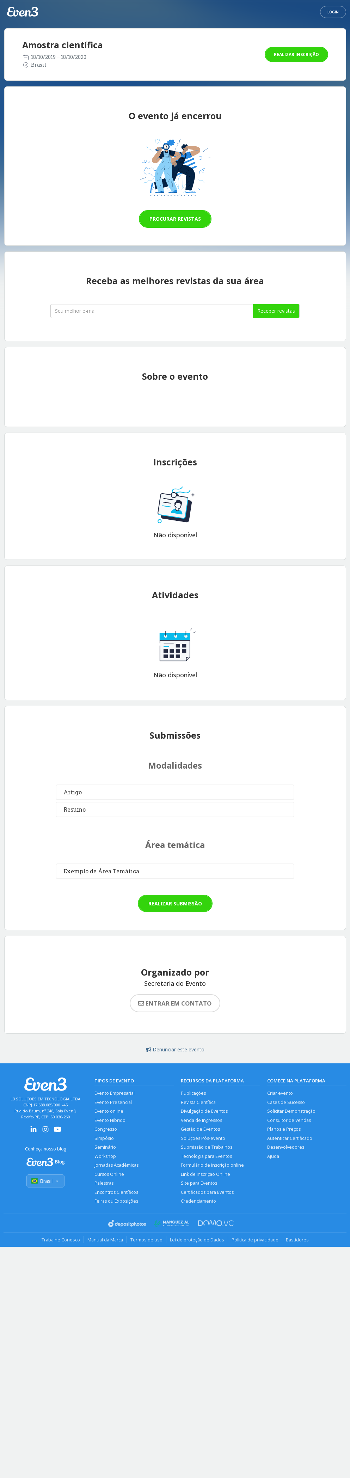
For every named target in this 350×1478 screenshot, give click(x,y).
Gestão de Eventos (200, 1129)
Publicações (193, 1093)
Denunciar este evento (175, 1049)
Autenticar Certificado (289, 1138)
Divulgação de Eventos (204, 1111)
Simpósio (104, 1138)
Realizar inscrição (296, 54)
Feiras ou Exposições (116, 1201)
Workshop (105, 1156)
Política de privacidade (255, 1239)
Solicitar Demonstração (291, 1111)
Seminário (105, 1147)
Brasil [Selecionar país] (45, 1181)
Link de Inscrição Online (205, 1174)
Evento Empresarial (114, 1093)
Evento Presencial (113, 1102)
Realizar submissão (175, 903)
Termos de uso (146, 1239)
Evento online (108, 1111)
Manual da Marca (105, 1239)
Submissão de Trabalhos (206, 1147)
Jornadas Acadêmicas (116, 1165)
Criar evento (280, 1093)
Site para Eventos (199, 1183)
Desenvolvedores (285, 1147)
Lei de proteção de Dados (197, 1239)
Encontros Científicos (116, 1192)
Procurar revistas (175, 218)
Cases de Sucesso (286, 1102)
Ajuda (273, 1156)
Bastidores (297, 1239)
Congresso (105, 1129)
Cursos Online (109, 1174)
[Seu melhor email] (151, 311)
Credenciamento (198, 1201)
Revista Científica (198, 1102)
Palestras (103, 1183)
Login (333, 12)
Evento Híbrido (109, 1120)
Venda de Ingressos (201, 1120)
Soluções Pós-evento (203, 1138)
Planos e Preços (284, 1129)
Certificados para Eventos (207, 1192)
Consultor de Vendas (289, 1120)
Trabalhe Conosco (61, 1239)
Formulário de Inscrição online (212, 1165)
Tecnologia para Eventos (206, 1156)
